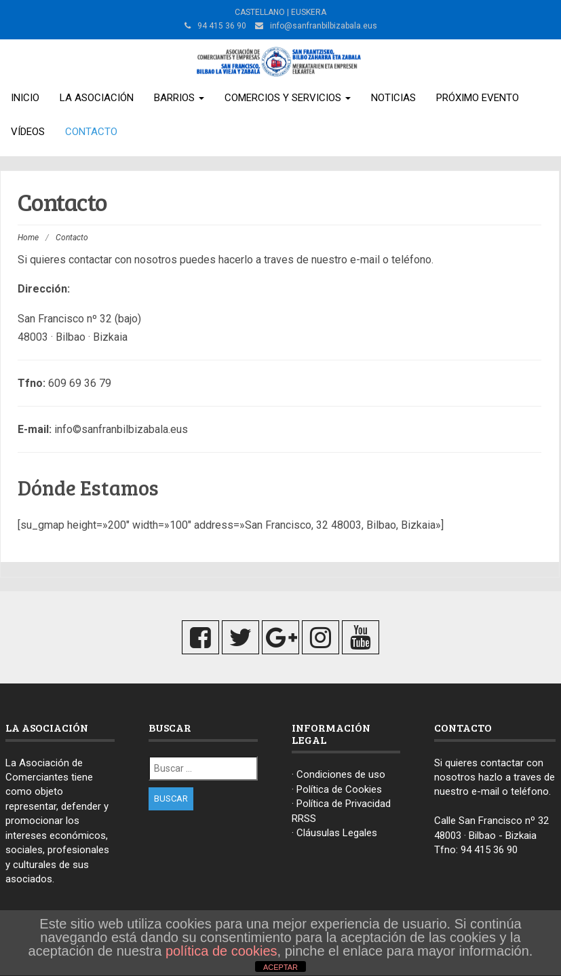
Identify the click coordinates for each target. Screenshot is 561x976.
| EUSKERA (305, 12)
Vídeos (28, 132)
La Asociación (97, 98)
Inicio (25, 98)
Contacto (91, 132)
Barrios (179, 98)
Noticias (393, 98)
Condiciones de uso (340, 774)
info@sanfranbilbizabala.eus (323, 26)
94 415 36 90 (489, 850)
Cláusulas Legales (336, 833)
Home (28, 237)
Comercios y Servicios (288, 98)
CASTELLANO (260, 12)
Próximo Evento (477, 98)
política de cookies (221, 950)
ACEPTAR (280, 967)
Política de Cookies (339, 789)
